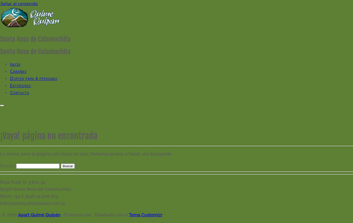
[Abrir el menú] (2, 105)
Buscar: (7, 165)
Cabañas (18, 71)
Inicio (15, 64)
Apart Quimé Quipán (39, 214)
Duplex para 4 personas (33, 78)
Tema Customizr (146, 214)
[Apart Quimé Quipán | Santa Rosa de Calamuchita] (30, 26)
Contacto (19, 92)
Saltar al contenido (19, 3)
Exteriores (20, 85)
